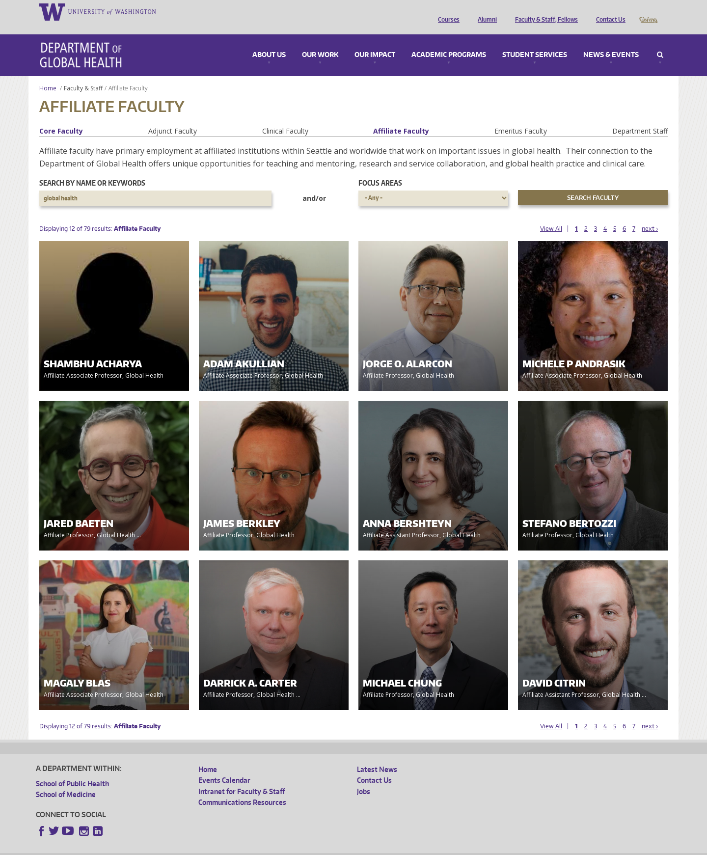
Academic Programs (448, 41)
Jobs (363, 777)
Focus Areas (380, 169)
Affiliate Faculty (401, 117)
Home (47, 74)
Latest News (377, 755)
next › (650, 215)
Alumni (484, 11)
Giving (647, 11)
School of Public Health (72, 770)
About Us (269, 41)
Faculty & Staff (83, 74)
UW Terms (205, 847)
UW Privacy (166, 847)
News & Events (611, 41)
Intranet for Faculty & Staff (241, 777)
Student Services (534, 41)
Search (660, 41)
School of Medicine (66, 780)
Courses (446, 11)
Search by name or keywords (92, 169)
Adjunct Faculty (172, 117)
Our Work (320, 41)
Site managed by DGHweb (264, 847)
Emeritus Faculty (520, 117)
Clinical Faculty (285, 117)
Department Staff (640, 117)
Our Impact (374, 41)
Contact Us (608, 11)
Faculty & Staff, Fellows (544, 11)
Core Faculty (61, 117)
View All (551, 215)
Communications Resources (242, 788)
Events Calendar (224, 766)
